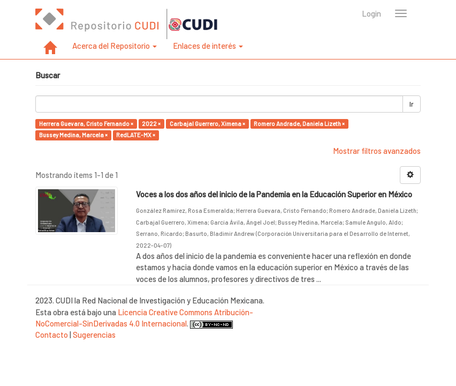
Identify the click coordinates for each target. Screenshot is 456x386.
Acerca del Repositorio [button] (114, 45)
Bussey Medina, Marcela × (73, 134)
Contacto (51, 334)
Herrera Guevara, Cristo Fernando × (86, 123)
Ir (411, 104)
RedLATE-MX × (135, 134)
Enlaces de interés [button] (208, 45)
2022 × (151, 123)
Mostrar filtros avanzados (377, 150)
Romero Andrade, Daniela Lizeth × (299, 123)
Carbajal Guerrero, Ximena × (207, 123)
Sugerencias (94, 334)
